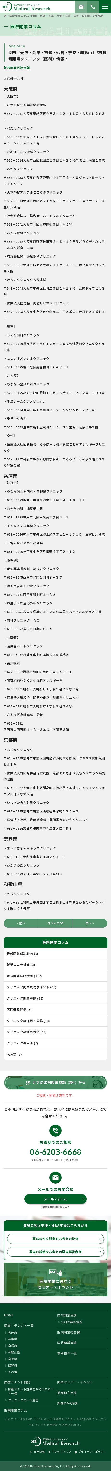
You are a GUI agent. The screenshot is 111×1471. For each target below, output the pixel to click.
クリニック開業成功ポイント (28, 987)
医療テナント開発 (17, 1382)
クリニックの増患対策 (23, 1032)
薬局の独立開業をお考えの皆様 (66, 1238)
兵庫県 (12, 1339)
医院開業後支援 (68, 1332)
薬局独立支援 (67, 1392)
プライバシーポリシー (90, 1452)
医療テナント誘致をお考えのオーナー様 (31, 1391)
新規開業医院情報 (17, 67)
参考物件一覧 (67, 1353)
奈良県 (12, 1359)
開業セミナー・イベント (75, 1382)
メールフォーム (64, 1199)
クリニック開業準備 (21, 998)
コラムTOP (55, 923)
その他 (12, 1372)
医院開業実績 (67, 1342)
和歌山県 (14, 1352)
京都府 (12, 1346)
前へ (21, 923)
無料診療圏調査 (72, 1322)
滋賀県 (12, 1365)
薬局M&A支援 (67, 1403)
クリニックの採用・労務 (25, 1020)
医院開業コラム (15, 1410)
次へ (90, 923)
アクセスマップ (59, 1452)
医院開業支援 (67, 1315)
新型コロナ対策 (18, 964)
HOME (9, 1315)
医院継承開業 (16, 1009)
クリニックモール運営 (23, 1400)
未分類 (12, 1054)
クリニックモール (20, 1043)
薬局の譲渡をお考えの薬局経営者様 (65, 1252)
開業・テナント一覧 (19, 1325)
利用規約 (53, 1425)
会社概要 (37, 1452)
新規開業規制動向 (20, 953)
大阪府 (12, 1332)
